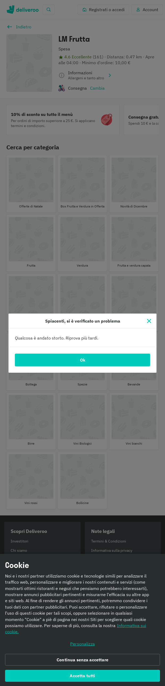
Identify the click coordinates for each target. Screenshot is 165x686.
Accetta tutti (82, 677)
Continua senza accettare (82, 661)
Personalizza (82, 645)
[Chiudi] (149, 321)
